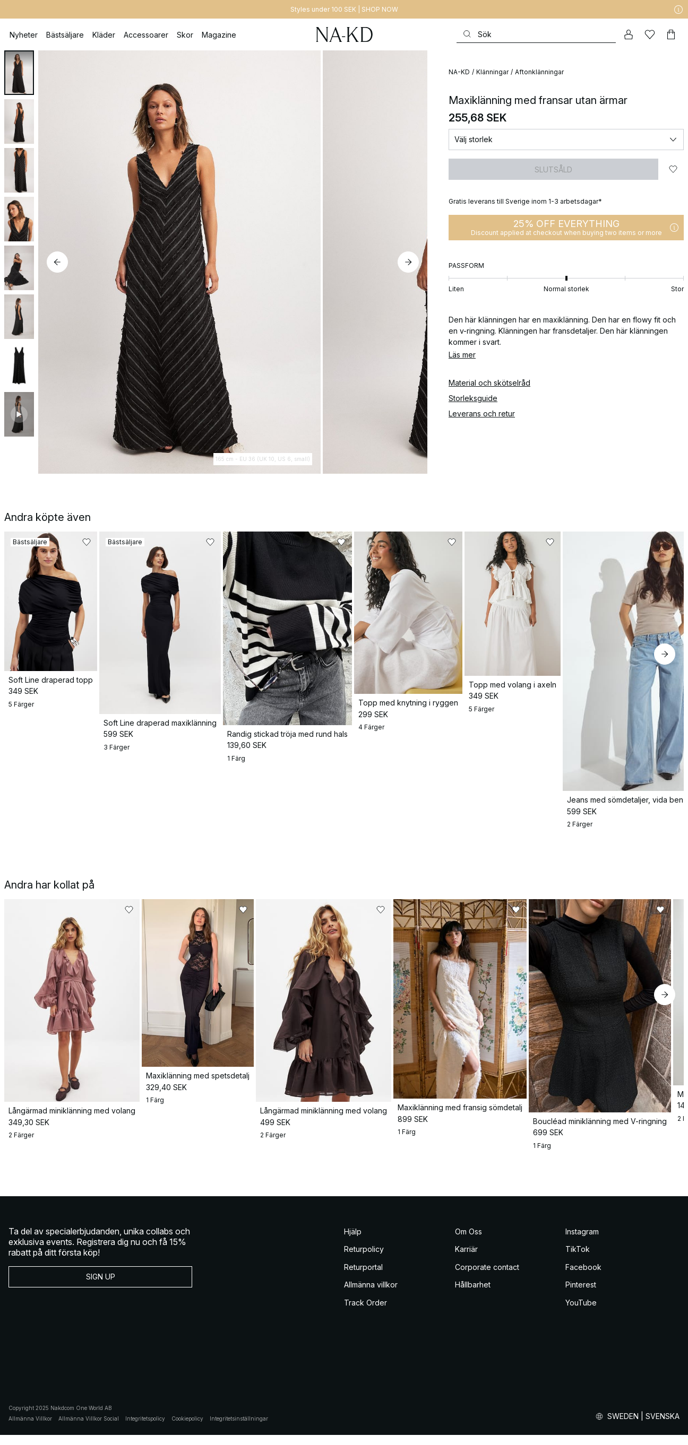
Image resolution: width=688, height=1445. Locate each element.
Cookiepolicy (187, 1429)
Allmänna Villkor (30, 1429)
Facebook (583, 1277)
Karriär (466, 1259)
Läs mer (462, 354)
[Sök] (536, 34)
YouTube (581, 1312)
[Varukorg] (671, 34)
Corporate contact (487, 1277)
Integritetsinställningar (239, 1429)
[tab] (19, 72)
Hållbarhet (473, 1295)
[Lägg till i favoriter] (673, 169)
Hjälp (353, 1241)
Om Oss (468, 1241)
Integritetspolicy (145, 1429)
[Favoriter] (649, 34)
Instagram (582, 1241)
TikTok (577, 1259)
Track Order (365, 1312)
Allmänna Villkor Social (88, 1429)
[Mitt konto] (628, 34)
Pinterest (580, 1295)
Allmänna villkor (371, 1295)
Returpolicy (364, 1259)
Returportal (363, 1277)
